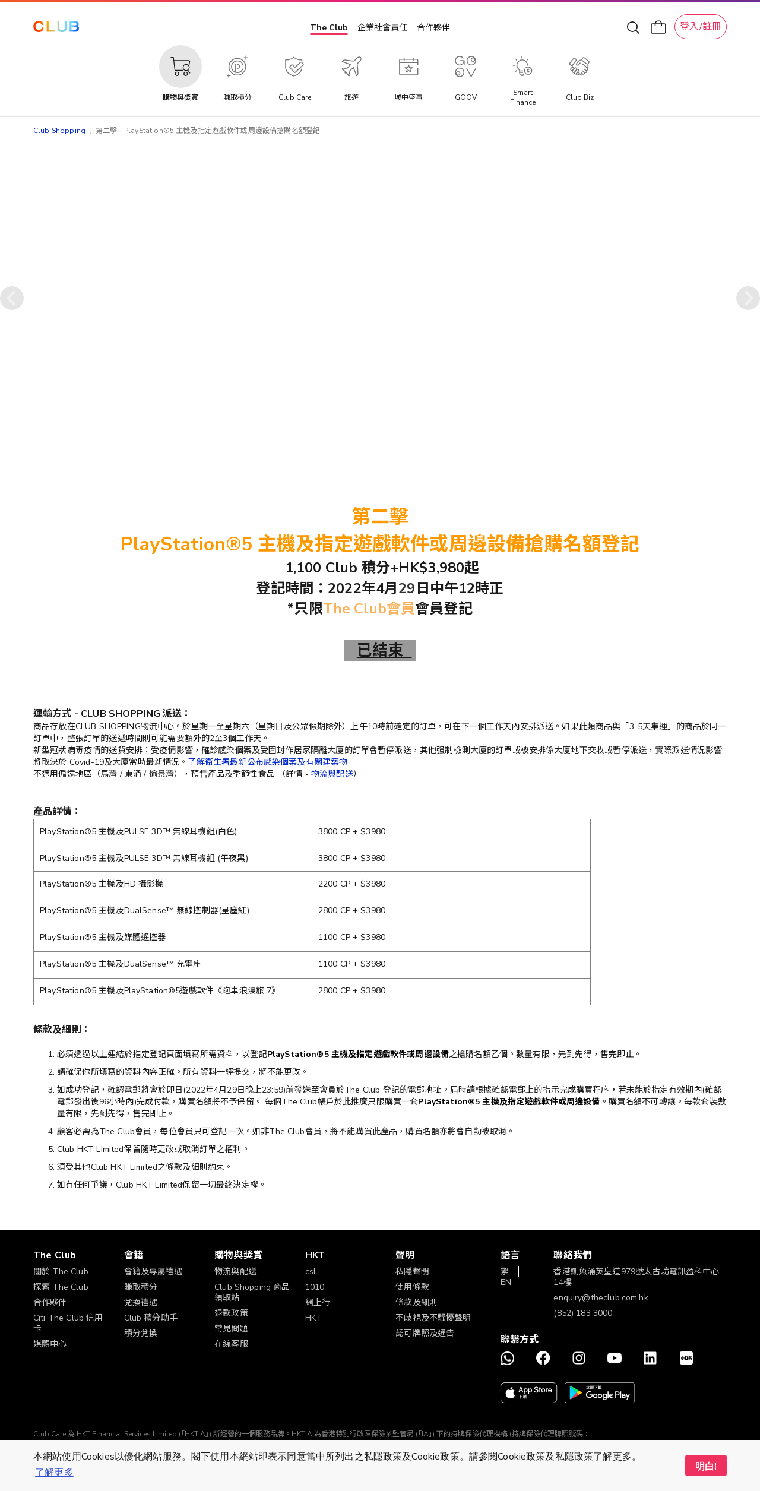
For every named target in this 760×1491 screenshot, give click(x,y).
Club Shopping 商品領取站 (252, 1292)
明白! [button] (706, 1466)
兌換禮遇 (141, 1302)
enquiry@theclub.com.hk (600, 1297)
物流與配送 (332, 774)
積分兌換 (141, 1333)
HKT (313, 1318)
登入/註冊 (700, 26)
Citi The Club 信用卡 (68, 1323)
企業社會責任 (382, 27)
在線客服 (231, 1344)
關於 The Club (60, 1271)
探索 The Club (60, 1287)
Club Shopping (59, 130)
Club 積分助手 (151, 1318)
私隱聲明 (412, 1271)
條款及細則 (416, 1302)
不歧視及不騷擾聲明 (433, 1318)
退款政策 (231, 1313)
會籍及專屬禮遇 (153, 1271)
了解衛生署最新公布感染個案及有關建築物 (267, 762)
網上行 (317, 1302)
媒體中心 (50, 1344)
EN (506, 1282)
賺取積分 (141, 1287)
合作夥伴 (433, 27)
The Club (329, 27)
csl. (311, 1271)
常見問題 (231, 1328)
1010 (315, 1287)
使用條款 (412, 1287)
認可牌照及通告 (424, 1333)
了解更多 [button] (54, 1472)
